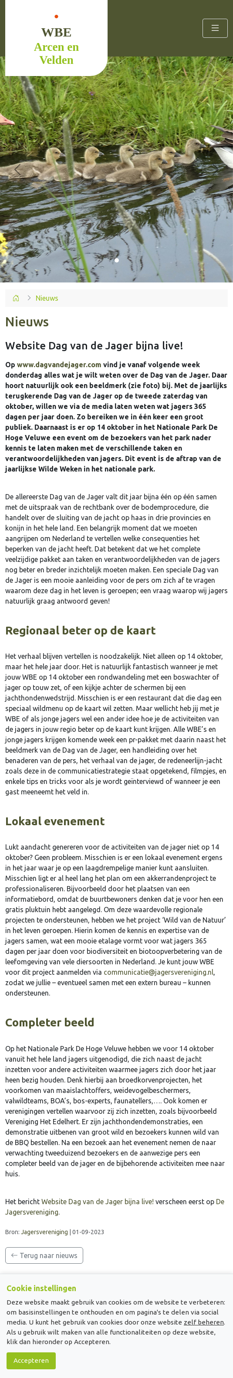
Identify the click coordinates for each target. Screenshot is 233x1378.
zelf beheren (204, 1322)
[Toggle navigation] (215, 28)
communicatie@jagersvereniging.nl (158, 972)
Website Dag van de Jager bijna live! (97, 1201)
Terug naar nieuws (44, 1255)
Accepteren (31, 1360)
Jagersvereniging (44, 1232)
